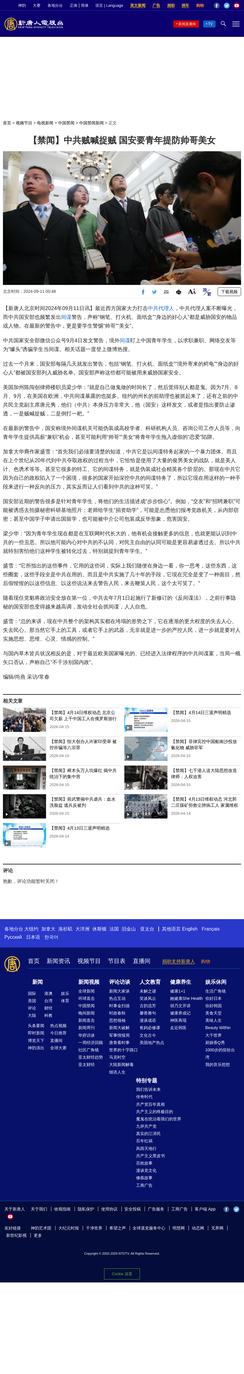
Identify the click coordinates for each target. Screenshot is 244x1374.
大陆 (32, 1015)
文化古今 (148, 1035)
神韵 (22, 5)
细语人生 (117, 1072)
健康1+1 (177, 991)
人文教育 (150, 982)
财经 (48, 1008)
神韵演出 (36, 1047)
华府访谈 (86, 1035)
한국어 (51, 937)
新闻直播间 (187, 24)
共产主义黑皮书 (150, 1155)
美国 (32, 1000)
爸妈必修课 (150, 1027)
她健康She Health (186, 998)
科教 (48, 1015)
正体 (73, 5)
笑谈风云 (148, 998)
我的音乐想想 (217, 1064)
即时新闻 (36, 1033)
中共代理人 (161, 308)
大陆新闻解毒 (121, 1064)
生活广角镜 (215, 991)
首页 (7, 123)
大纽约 (31, 928)
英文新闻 (137, 5)
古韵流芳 (148, 1005)
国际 (32, 993)
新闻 (37, 982)
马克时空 (117, 1057)
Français (211, 928)
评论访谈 (119, 982)
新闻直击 (86, 1020)
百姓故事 (144, 1163)
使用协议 (109, 1209)
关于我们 (39, 1209)
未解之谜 (148, 991)
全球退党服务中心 (149, 1228)
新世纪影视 (16, 1235)
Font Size (192, 291)
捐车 (185, 5)
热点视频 (58, 1025)
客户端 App (205, 1209)
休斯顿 (99, 928)
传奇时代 (144, 1096)
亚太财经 (86, 1064)
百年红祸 (144, 1141)
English (189, 928)
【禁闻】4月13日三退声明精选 (80, 828)
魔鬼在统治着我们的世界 (158, 1119)
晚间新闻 (86, 1013)
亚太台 (147, 928)
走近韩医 (178, 1027)
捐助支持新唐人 (178, 961)
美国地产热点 (152, 1042)
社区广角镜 (88, 1050)
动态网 (198, 1228)
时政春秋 (117, 1013)
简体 (85, 5)
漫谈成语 (148, 1020)
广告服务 (156, 1209)
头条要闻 (36, 1025)
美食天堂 (213, 1013)
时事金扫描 (119, 1005)
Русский (13, 937)
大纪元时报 (68, 1228)
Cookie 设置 (122, 1274)
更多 (38, 1235)
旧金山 (129, 928)
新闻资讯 (58, 961)
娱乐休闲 (215, 982)
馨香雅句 (148, 1013)
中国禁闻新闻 (91, 123)
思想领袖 (117, 1020)
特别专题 (146, 1081)
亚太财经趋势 (90, 1057)
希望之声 (117, 1228)
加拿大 (48, 928)
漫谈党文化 (146, 1170)
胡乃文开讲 (180, 1005)
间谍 (66, 317)
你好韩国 (213, 1005)
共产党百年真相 (150, 1104)
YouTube (237, 5)
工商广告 (144, 1185)
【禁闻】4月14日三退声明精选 (201, 712)
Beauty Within (218, 1027)
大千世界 (213, 1035)
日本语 (33, 937)
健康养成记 (180, 1013)
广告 (156, 5)
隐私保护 (86, 1209)
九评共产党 (146, 1126)
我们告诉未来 (148, 1089)
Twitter (227, 5)
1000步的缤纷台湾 (220, 1054)
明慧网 (178, 1228)
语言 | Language (109, 5)
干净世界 (94, 1228)
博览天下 (36, 1040)
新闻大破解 (119, 1027)
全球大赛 (58, 1047)
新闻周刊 (86, 1027)
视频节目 (24, 123)
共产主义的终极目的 (154, 1111)
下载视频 (229, 291)
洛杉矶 (65, 928)
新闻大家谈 (119, 991)
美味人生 (213, 1020)
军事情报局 (119, 1035)
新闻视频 (88, 982)
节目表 (117, 961)
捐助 (171, 5)
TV (210, 24)
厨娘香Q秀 (215, 1042)
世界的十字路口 (123, 1050)
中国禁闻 (66, 123)
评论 (32, 1008)
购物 (200, 5)
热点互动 (117, 998)
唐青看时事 (119, 1042)
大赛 (36, 5)
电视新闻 (45, 123)
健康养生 (180, 982)
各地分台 (55, 5)
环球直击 (86, 998)
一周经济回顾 (90, 1042)
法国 (114, 928)
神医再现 (178, 1020)
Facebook (217, 5)
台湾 (48, 1000)
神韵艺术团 (41, 1228)
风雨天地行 (146, 1148)
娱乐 (65, 993)
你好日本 (213, 998)
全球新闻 (86, 991)
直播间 (141, 961)
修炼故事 (144, 1177)
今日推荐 (58, 1033)
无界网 (217, 1228)
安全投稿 (132, 1209)
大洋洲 (82, 928)
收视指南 (62, 1209)
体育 (65, 1000)
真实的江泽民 (148, 1133)
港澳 (48, 993)
